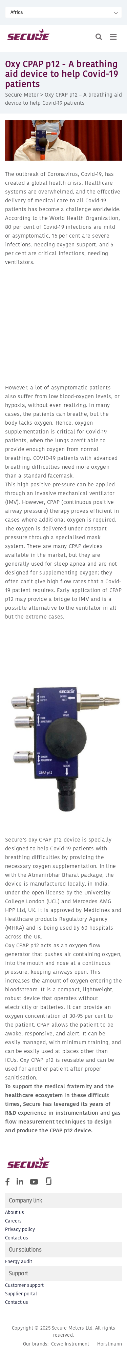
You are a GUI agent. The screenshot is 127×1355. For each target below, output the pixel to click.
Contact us (16, 1237)
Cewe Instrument (70, 1344)
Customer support (24, 1285)
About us (14, 1212)
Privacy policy (20, 1229)
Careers (13, 1221)
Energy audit (18, 1261)
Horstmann (109, 1344)
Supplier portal (21, 1293)
